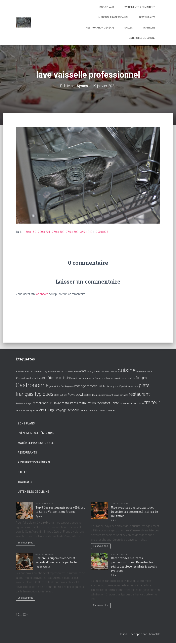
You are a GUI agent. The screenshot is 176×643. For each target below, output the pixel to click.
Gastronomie (45, 554)
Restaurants (147, 17)
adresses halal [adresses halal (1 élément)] (23, 371)
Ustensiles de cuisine (142, 38)
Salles (128, 27)
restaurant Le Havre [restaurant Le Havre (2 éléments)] (47, 403)
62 (24, 614)
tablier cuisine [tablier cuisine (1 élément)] (137, 403)
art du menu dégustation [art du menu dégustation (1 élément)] (43, 371)
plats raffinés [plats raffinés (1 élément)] (60, 395)
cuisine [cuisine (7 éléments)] (127, 370)
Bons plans (106, 7)
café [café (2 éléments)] (83, 371)
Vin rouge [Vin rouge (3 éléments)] (47, 409)
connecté (42, 294)
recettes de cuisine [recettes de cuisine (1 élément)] (92, 395)
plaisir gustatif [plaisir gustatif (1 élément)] (113, 386)
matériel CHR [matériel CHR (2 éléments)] (96, 386)
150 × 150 (30, 231)
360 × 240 (86, 231)
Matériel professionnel (113, 17)
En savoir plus (25, 542)
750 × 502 (58, 231)
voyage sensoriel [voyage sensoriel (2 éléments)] (68, 410)
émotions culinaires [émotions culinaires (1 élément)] (106, 410)
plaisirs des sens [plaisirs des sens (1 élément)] (129, 386)
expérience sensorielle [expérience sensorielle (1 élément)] (124, 378)
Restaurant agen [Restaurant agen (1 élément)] (24, 403)
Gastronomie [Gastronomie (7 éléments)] (32, 385)
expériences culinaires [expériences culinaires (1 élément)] (103, 378)
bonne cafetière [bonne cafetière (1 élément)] (72, 371)
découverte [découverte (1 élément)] (146, 371)
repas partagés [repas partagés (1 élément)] (121, 395)
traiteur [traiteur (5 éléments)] (152, 402)
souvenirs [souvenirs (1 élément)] (124, 403)
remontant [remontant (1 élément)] (107, 395)
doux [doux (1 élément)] (138, 371)
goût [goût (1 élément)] (51, 386)
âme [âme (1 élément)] (83, 410)
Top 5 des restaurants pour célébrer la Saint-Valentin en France (60, 509)
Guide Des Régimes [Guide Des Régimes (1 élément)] (64, 386)
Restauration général (100, 27)
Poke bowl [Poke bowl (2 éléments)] (75, 395)
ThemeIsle (153, 634)
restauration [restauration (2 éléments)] (87, 403)
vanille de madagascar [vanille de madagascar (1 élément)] (27, 410)
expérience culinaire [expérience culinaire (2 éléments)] (56, 377)
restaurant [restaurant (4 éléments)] (139, 394)
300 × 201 (44, 231)
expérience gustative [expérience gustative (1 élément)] (81, 378)
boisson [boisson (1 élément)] (60, 371)
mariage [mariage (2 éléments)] (80, 386)
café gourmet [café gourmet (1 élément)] (93, 371)
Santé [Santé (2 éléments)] (115, 403)
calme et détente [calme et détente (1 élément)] (109, 371)
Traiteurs (149, 27)
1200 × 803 (101, 231)
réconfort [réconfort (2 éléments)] (103, 403)
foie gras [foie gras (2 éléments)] (142, 377)
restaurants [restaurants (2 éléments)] (70, 403)
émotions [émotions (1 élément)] (90, 410)
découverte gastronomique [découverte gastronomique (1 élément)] (29, 378)
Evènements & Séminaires (139, 7)
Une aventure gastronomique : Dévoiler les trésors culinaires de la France (134, 511)
